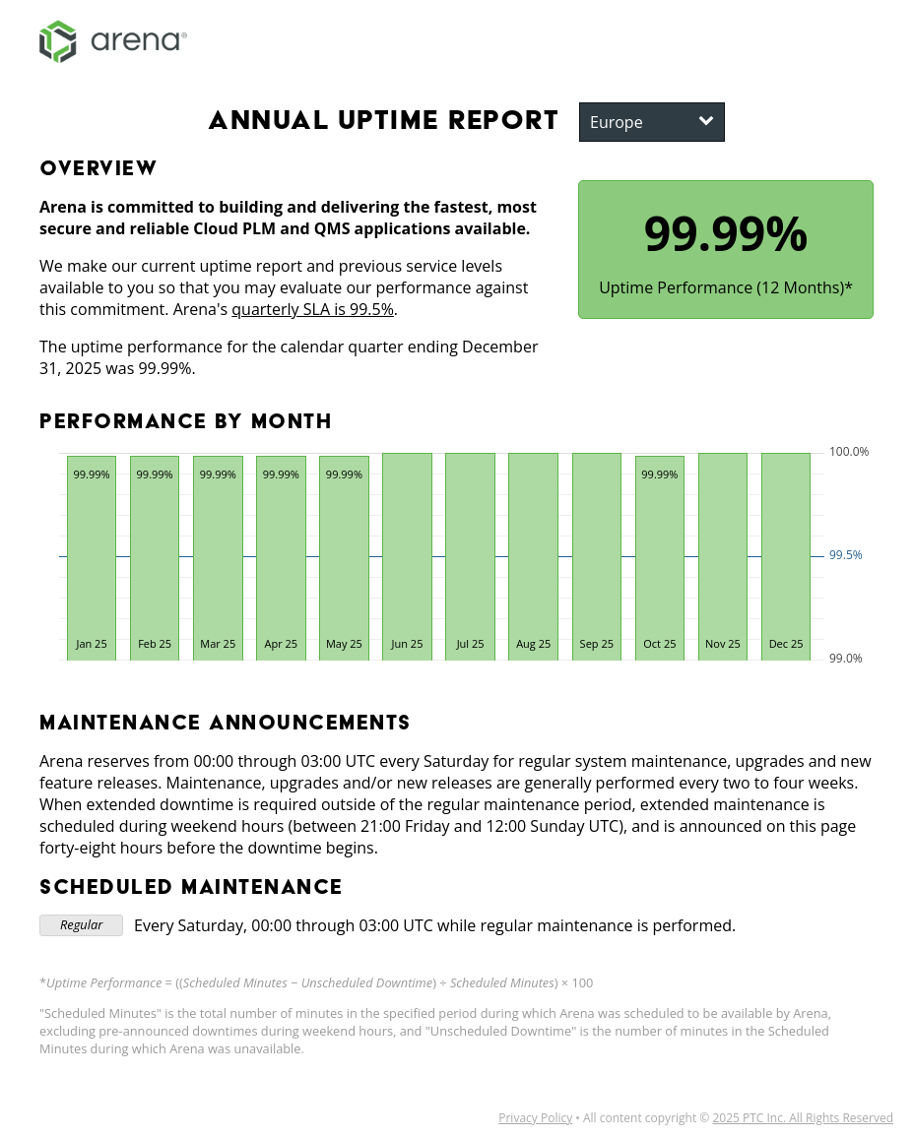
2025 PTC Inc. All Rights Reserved (802, 1117)
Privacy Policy (535, 1117)
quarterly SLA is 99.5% (312, 309)
